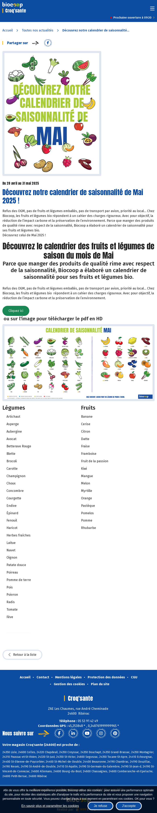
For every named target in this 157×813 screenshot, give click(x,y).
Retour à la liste (22, 655)
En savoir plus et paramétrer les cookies (50, 806)
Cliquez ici (15, 311)
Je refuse (100, 806)
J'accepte (129, 806)
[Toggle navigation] (152, 9)
